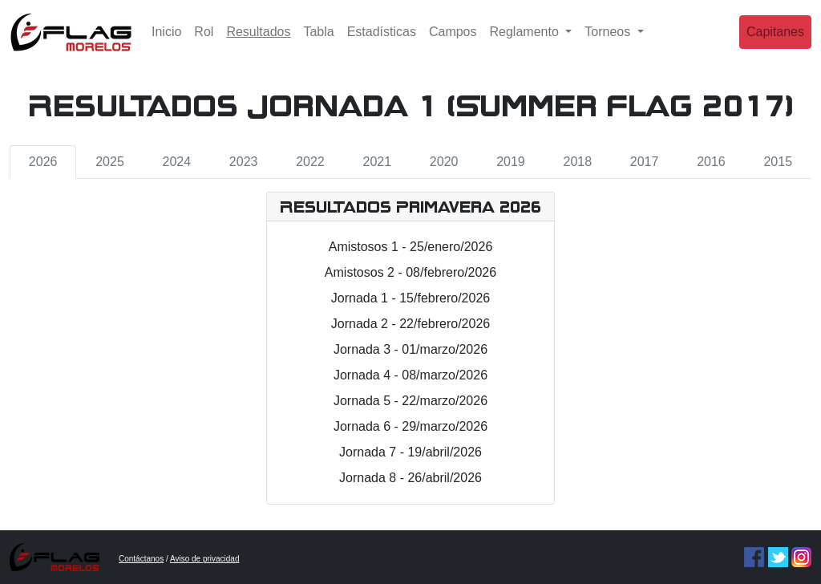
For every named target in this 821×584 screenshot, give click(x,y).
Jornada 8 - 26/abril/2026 (410, 478)
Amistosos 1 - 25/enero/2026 (411, 246)
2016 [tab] (711, 161)
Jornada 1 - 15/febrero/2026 (410, 298)
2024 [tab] (177, 161)
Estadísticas (381, 44)
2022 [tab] (310, 161)
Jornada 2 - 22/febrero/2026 (410, 324)
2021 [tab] (377, 161)
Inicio (166, 44)
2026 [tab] (43, 161)
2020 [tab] (444, 161)
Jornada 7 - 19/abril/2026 (410, 452)
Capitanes (775, 44)
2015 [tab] (777, 161)
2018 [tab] (577, 161)
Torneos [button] (608, 44)
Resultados (261, 42)
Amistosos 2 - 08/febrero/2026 (410, 272)
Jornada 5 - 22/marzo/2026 (410, 401)
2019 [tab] (510, 161)
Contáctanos (141, 558)
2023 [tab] (243, 161)
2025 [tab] (109, 161)
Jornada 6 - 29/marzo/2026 (410, 426)
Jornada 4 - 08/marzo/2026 (410, 375)
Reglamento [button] (526, 44)
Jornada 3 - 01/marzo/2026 (410, 349)
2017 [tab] (644, 161)
